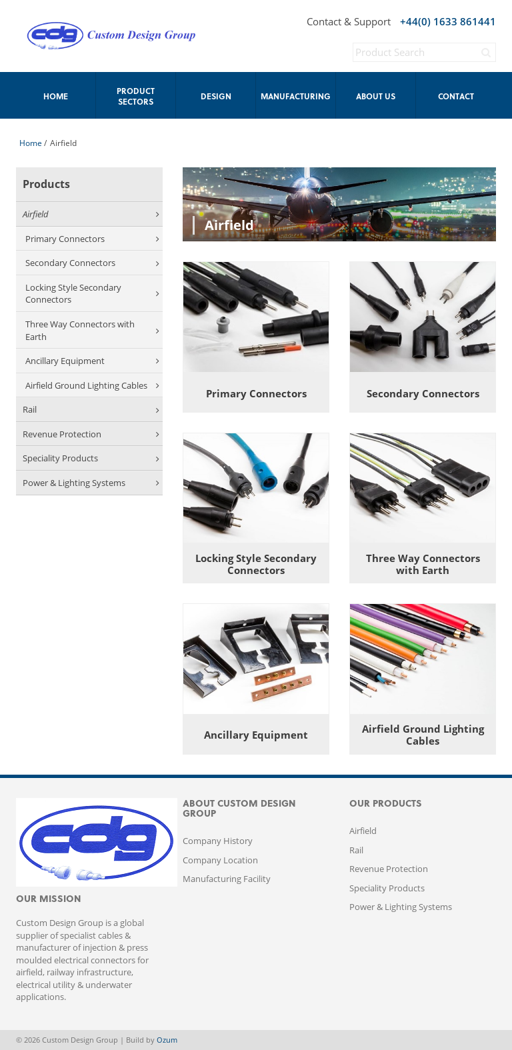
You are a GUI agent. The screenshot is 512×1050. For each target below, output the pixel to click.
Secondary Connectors (92, 263)
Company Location (220, 860)
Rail (91, 409)
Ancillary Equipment (92, 361)
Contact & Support (349, 21)
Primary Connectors (92, 239)
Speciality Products (91, 458)
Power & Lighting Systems (91, 483)
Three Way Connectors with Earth (92, 330)
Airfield (91, 214)
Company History (218, 841)
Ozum (167, 1040)
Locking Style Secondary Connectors (92, 293)
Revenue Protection (91, 434)
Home (30, 143)
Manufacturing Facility (227, 879)
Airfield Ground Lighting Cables (92, 385)
